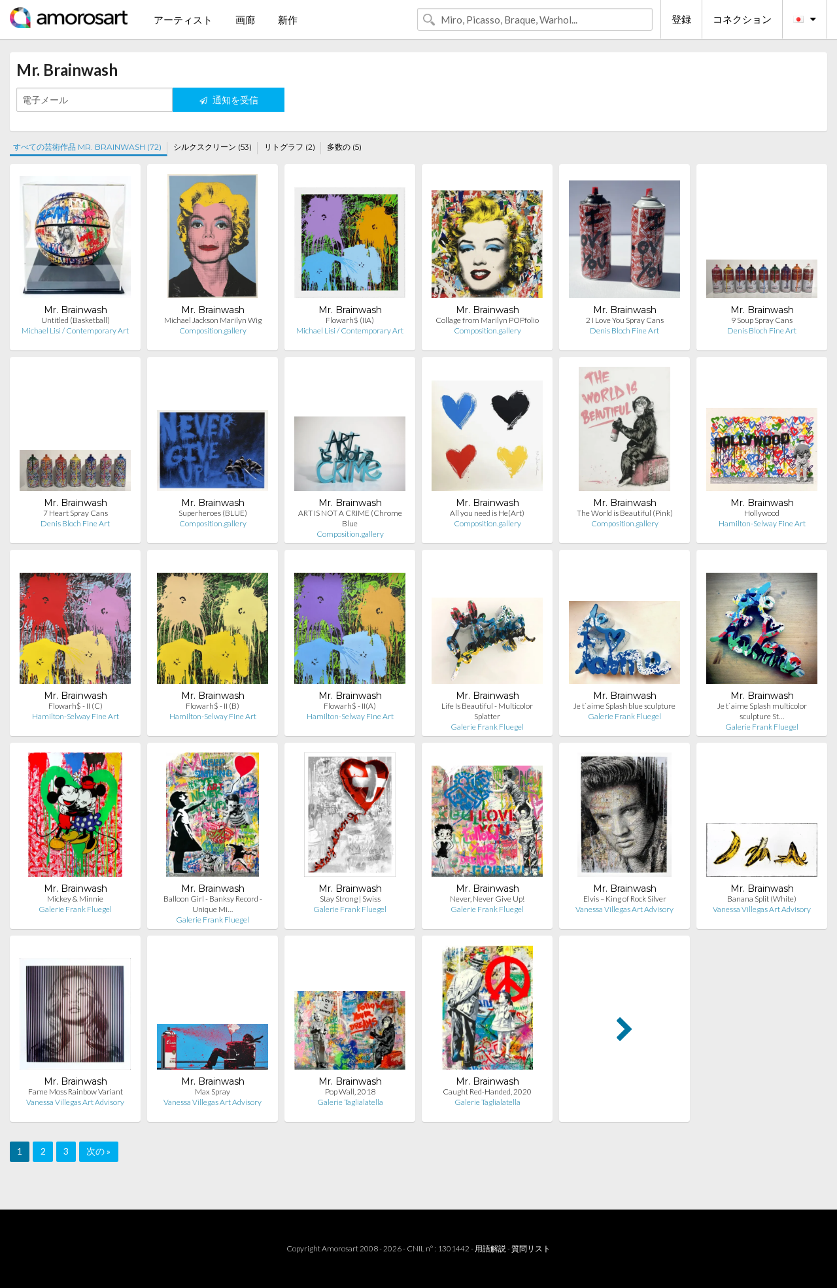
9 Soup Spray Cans (762, 320)
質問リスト (531, 1248)
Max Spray (212, 1091)
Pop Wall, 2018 (350, 1091)
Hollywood (761, 513)
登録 (681, 19)
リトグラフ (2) (289, 147)
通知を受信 (228, 99)
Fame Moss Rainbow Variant (75, 1091)
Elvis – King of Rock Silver (624, 899)
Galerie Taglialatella (350, 1102)
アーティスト (183, 19)
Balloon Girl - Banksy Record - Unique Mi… (212, 904)
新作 (288, 19)
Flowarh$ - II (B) (212, 706)
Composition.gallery (213, 330)
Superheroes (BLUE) (213, 513)
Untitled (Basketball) (75, 320)
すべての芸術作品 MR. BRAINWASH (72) (87, 147)
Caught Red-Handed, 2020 (487, 1091)
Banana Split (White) (761, 899)
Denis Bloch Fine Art (624, 330)
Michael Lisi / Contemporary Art (75, 330)
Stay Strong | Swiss (350, 899)
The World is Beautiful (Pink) (625, 513)
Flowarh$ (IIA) (350, 320)
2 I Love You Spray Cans (625, 320)
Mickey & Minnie (75, 899)
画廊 (245, 19)
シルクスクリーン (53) (212, 147)
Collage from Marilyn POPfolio (487, 320)
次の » (98, 1151)
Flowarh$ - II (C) (75, 706)
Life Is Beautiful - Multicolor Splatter (487, 711)
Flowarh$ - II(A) (350, 706)
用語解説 (490, 1248)
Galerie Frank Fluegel (487, 727)
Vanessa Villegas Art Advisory (624, 909)
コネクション (742, 19)
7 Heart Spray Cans (75, 513)
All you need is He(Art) (487, 513)
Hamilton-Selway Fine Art (762, 523)
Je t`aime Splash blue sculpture (624, 706)
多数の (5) (344, 147)
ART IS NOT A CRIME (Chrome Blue (350, 518)
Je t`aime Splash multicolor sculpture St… (762, 711)
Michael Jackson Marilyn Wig (213, 320)
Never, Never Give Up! (487, 899)
